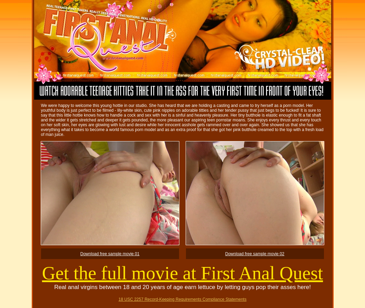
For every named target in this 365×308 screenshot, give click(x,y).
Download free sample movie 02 (254, 253)
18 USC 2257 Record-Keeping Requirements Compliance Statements (183, 299)
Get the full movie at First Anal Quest (182, 273)
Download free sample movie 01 (109, 253)
